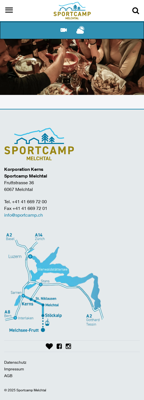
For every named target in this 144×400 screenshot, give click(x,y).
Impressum (14, 369)
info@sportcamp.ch (23, 214)
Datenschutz (15, 362)
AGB (8, 375)
